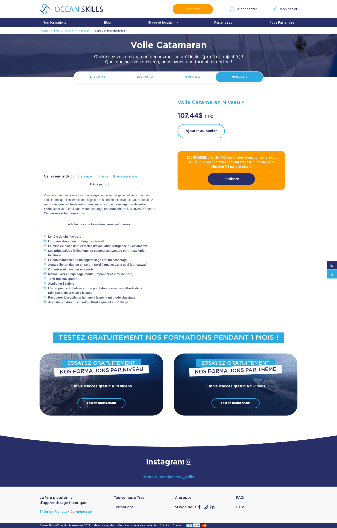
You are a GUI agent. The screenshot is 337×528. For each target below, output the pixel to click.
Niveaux (84, 30)
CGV (240, 507)
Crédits (165, 525)
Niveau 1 (97, 77)
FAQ (240, 497)
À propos (183, 497)
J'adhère (231, 179)
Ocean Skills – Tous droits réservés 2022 (66, 525)
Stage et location (161, 22)
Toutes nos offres (129, 497)
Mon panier (288, 9)
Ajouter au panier (201, 131)
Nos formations (54, 22)
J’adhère (193, 9)
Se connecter (246, 9)
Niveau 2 (145, 77)
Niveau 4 (239, 77)
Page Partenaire (282, 22)
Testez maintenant (101, 403)
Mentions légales (105, 525)
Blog (107, 22)
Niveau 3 (192, 77)
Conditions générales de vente (138, 525)
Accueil (44, 30)
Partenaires (223, 22)
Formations (123, 507)
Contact (178, 525)
